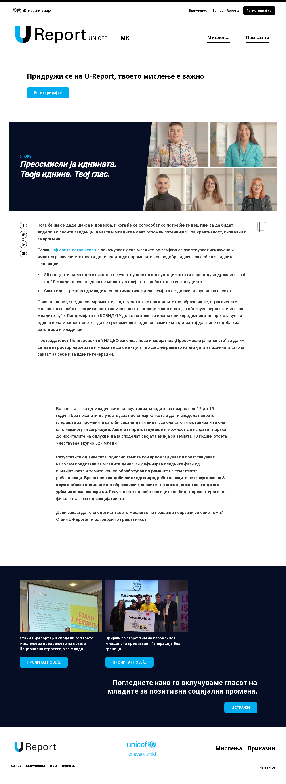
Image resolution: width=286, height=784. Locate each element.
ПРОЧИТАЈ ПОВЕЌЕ (44, 662)
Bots (54, 765)
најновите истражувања (75, 249)
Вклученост (199, 10)
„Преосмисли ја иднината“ (201, 340)
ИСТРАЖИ (240, 707)
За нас (217, 10)
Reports (233, 10)
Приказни (257, 37)
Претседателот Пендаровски (67, 340)
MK (125, 37)
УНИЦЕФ (110, 340)
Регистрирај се (259, 10)
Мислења (218, 37)
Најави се (267, 767)
